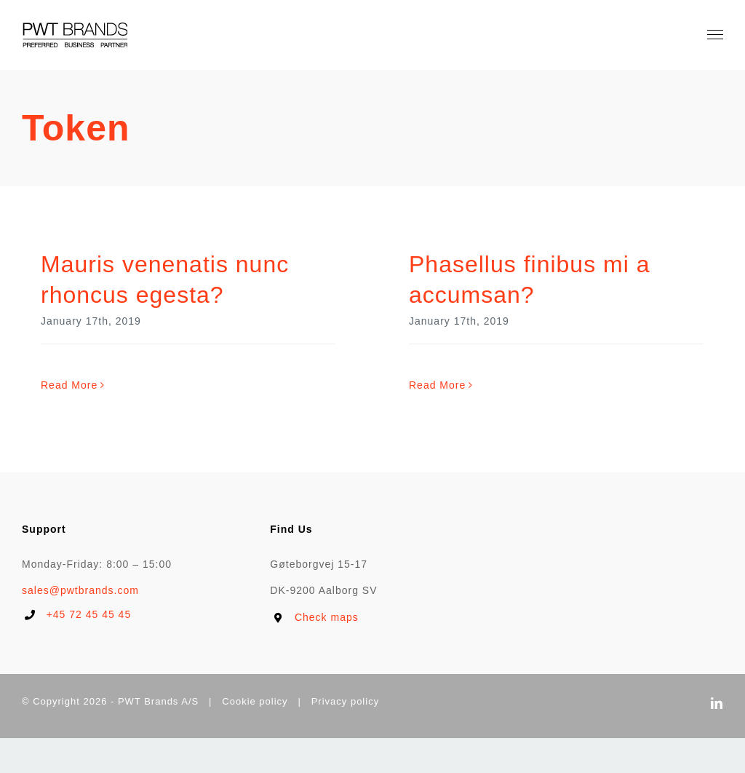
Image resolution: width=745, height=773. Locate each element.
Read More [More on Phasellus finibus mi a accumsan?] (437, 385)
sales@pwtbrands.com (80, 590)
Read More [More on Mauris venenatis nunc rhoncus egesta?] (69, 385)
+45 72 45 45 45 (89, 614)
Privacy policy (345, 701)
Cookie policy (254, 701)
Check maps (327, 617)
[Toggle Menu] (715, 35)
